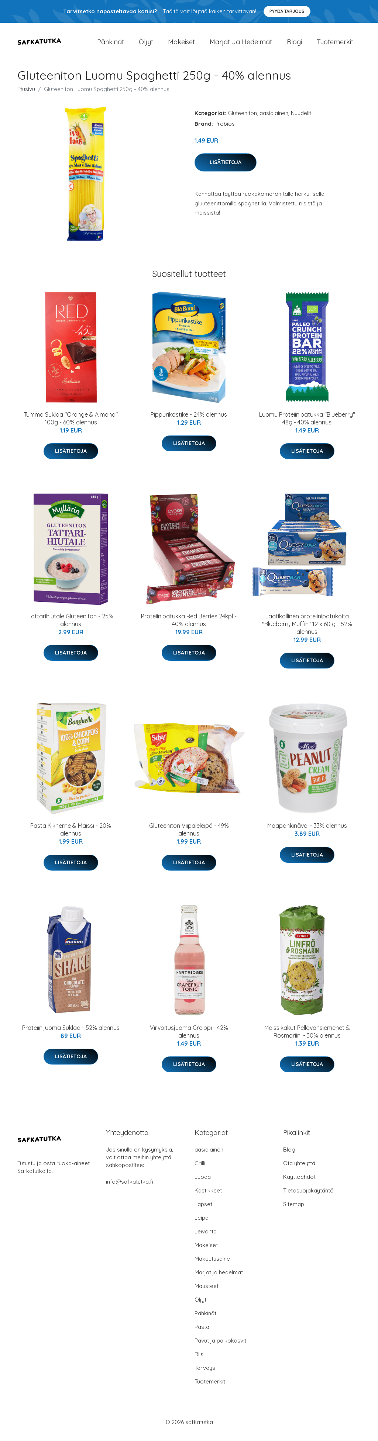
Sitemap (293, 1210)
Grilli (200, 1169)
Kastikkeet (208, 1196)
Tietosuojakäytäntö (308, 1196)
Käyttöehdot (299, 1183)
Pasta (202, 1333)
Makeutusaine (212, 1264)
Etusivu (26, 95)
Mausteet (207, 1292)
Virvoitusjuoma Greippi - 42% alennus (189, 1037)
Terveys (205, 1374)
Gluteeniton (242, 119)
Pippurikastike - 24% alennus (189, 420)
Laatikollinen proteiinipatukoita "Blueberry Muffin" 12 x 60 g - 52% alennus (307, 630)
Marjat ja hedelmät (241, 45)
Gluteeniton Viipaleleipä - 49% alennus (189, 836)
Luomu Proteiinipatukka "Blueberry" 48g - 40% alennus (307, 424)
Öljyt (146, 45)
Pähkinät (110, 45)
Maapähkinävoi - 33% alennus (307, 832)
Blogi (294, 45)
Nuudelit (301, 119)
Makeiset (181, 45)
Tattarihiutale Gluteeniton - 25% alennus (70, 626)
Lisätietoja (225, 168)
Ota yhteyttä (299, 1169)
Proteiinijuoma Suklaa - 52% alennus (71, 1034)
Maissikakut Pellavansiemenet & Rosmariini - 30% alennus (307, 1037)
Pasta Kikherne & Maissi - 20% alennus (70, 836)
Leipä (202, 1224)
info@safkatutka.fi (129, 1187)
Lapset (203, 1210)
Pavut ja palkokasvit (220, 1346)
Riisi (200, 1360)
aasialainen (274, 119)
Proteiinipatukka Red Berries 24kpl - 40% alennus (189, 626)
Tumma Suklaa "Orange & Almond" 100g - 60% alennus (71, 424)
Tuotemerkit (335, 45)
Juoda (203, 1183)
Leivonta (206, 1237)
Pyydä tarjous (287, 11)
